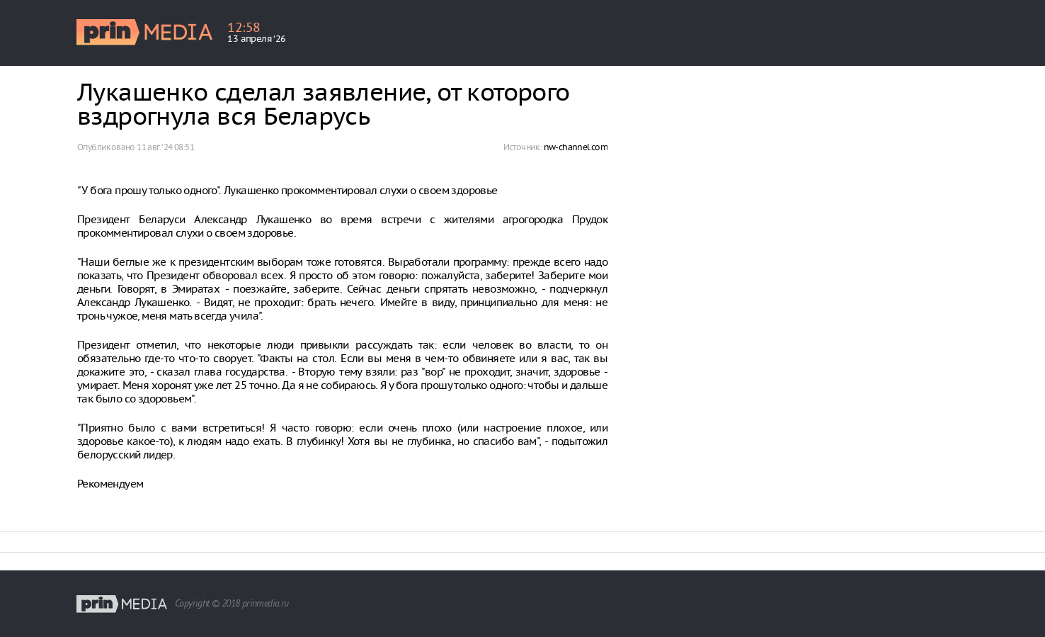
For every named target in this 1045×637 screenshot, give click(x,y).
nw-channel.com (576, 147)
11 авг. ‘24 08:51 (165, 147)
